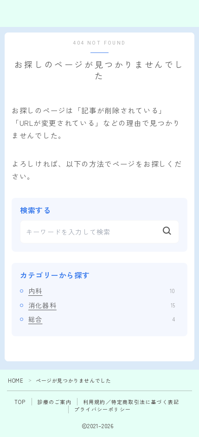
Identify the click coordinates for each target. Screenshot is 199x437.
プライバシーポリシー (102, 409)
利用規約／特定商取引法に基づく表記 (131, 401)
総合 (101, 319)
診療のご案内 (54, 401)
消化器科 (101, 305)
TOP (20, 401)
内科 (101, 290)
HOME (15, 380)
